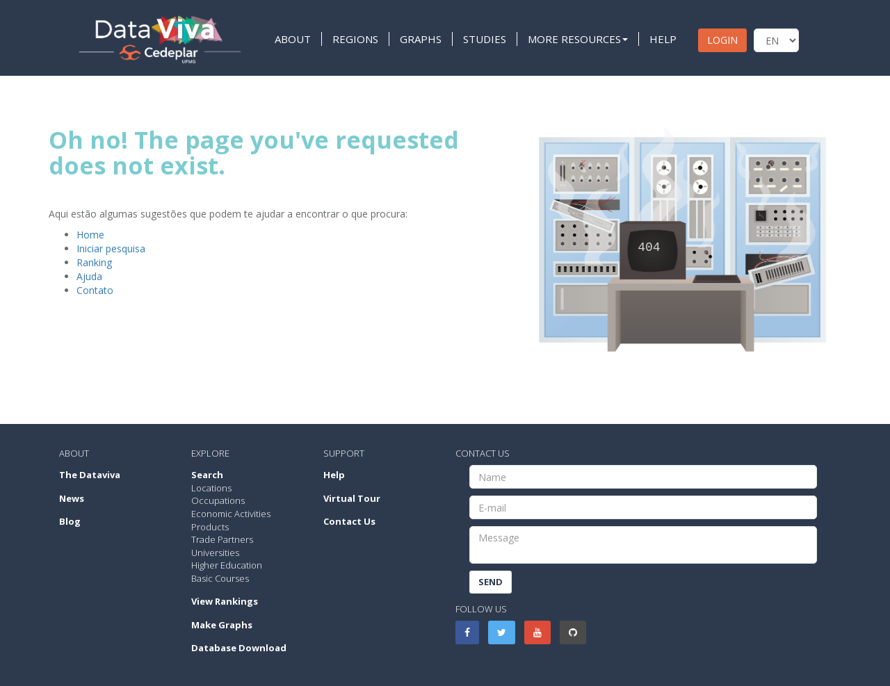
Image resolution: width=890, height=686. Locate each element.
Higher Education (226, 565)
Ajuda (89, 276)
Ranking (94, 262)
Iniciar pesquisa (110, 248)
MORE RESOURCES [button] (578, 39)
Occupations (218, 500)
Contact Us (349, 521)
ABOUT (293, 39)
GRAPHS (421, 39)
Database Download (238, 648)
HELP (663, 39)
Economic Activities (230, 513)
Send (490, 581)
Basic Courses (220, 578)
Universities (215, 552)
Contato (94, 290)
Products (210, 527)
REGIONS (355, 39)
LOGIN (722, 40)
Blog (70, 521)
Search (207, 474)
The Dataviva (89, 474)
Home (90, 234)
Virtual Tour (351, 498)
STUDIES (484, 39)
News (71, 498)
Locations (211, 488)
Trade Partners (222, 539)
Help (334, 474)
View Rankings (224, 601)
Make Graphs (221, 625)
